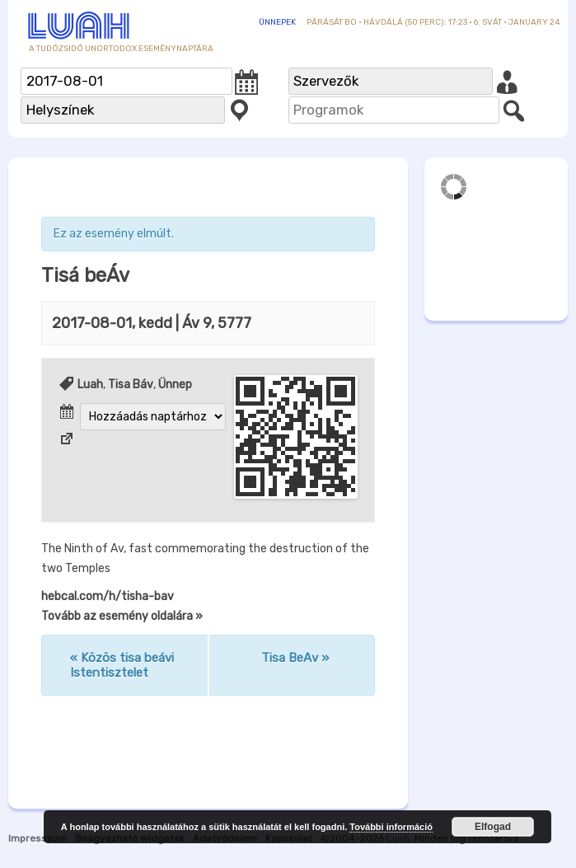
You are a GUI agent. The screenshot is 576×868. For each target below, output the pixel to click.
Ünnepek (277, 22)
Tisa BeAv (295, 657)
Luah (90, 385)
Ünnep (175, 385)
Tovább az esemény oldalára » (122, 616)
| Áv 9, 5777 (151, 323)
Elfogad (493, 827)
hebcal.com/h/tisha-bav (107, 596)
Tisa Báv (130, 385)
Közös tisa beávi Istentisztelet (122, 665)
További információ (391, 827)
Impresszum (37, 838)
